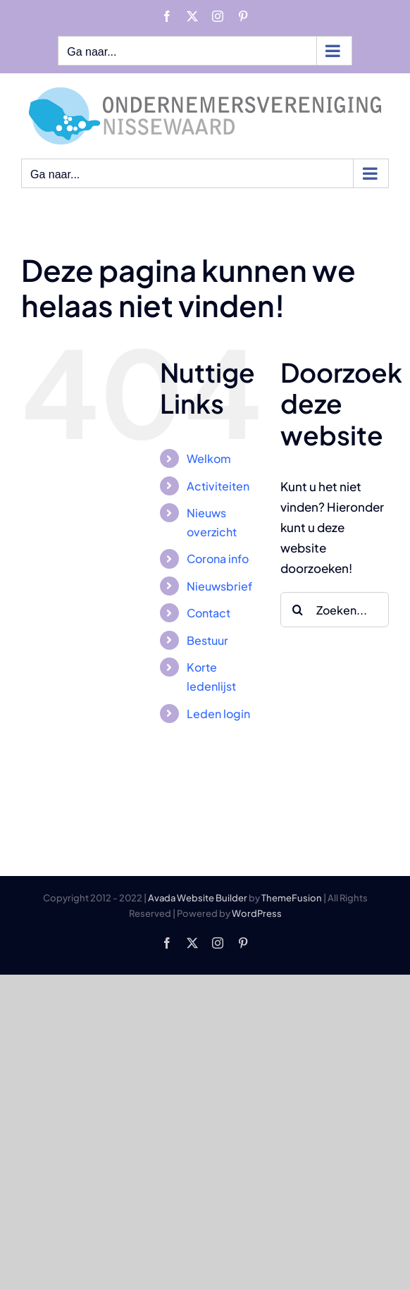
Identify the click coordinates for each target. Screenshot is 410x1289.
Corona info (218, 558)
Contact (208, 612)
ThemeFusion (291, 897)
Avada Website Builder (197, 897)
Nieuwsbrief (219, 586)
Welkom (209, 458)
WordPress (257, 913)
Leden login (218, 713)
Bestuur (207, 640)
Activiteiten (218, 486)
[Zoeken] (298, 609)
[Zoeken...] (334, 609)
